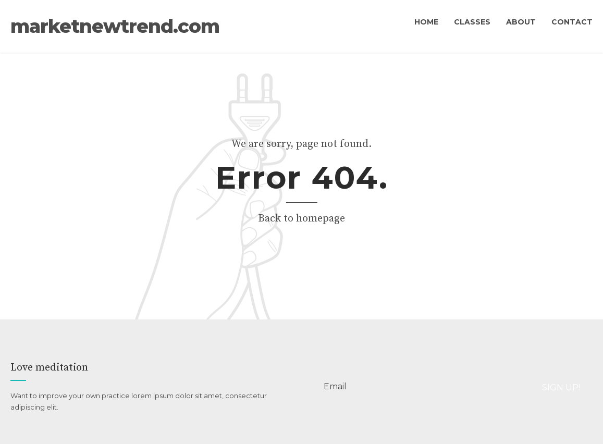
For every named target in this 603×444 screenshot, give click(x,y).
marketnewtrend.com (301, 32)
